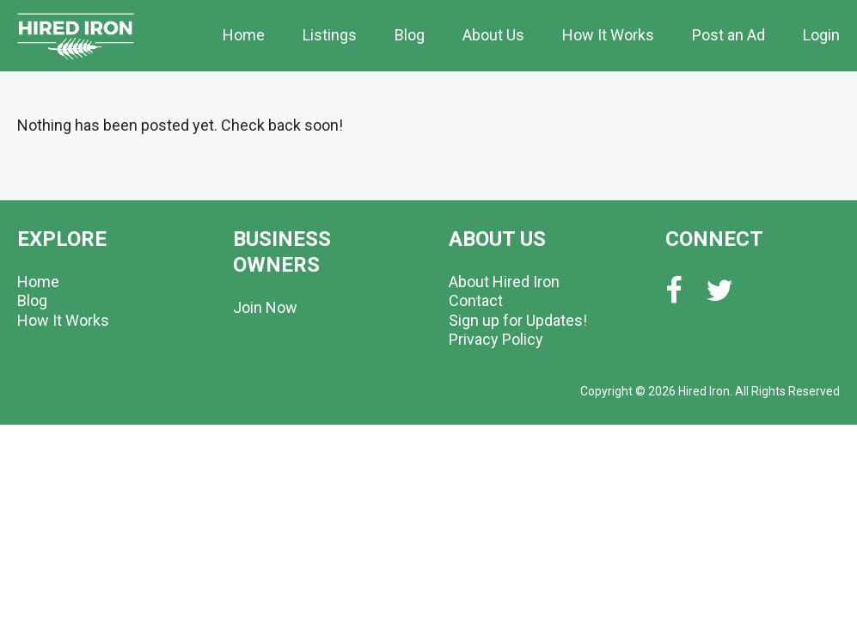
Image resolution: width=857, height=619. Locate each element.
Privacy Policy (496, 339)
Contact (476, 300)
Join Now (265, 307)
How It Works (608, 35)
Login (821, 35)
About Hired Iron (504, 282)
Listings (330, 35)
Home (244, 35)
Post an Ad (728, 35)
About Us (493, 35)
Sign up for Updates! (518, 320)
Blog (410, 35)
